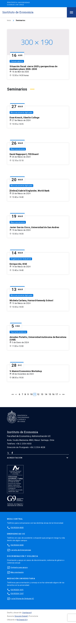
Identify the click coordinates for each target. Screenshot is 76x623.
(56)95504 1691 (17, 590)
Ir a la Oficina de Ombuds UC (22, 598)
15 (50, 394)
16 (53, 394)
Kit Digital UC (21, 620)
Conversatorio (17, 61)
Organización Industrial (21, 259)
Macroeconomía (18, 149)
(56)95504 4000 (17, 527)
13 (42, 394)
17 (57, 394)
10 (31, 394)
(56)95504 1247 (17, 593)
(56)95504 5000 (17, 545)
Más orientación (17, 572)
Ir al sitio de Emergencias (20, 550)
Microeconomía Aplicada (21, 112)
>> (63, 394)
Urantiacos (26, 613)
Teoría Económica (18, 332)
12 (38, 394)
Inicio (9, 20)
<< (13, 394)
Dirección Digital (21, 616)
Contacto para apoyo (19, 567)
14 (46, 394)
